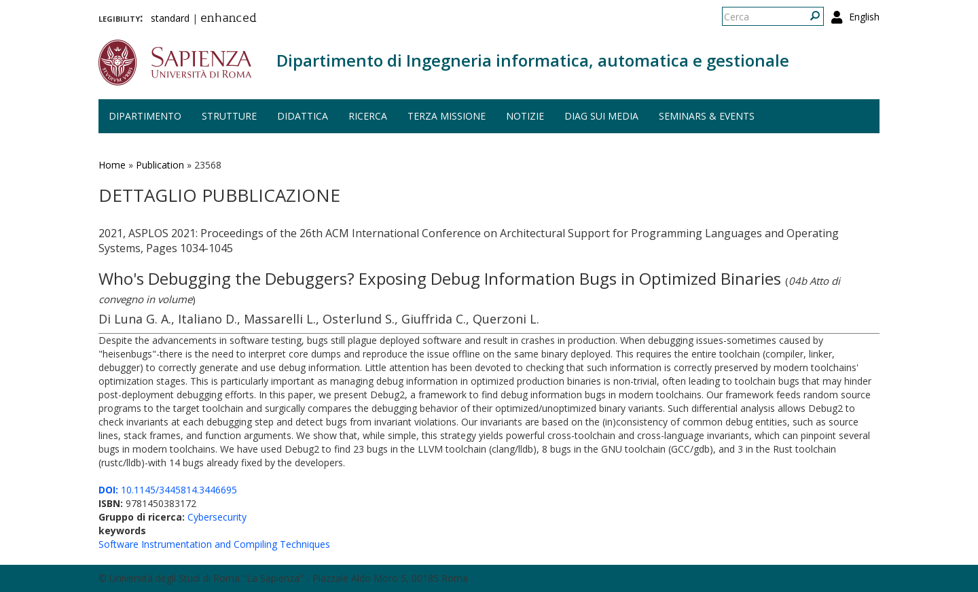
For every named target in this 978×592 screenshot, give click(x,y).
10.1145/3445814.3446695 (167, 489)
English (864, 16)
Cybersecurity (217, 516)
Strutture (229, 115)
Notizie (525, 115)
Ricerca (367, 115)
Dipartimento (145, 115)
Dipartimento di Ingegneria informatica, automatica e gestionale (532, 60)
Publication (160, 164)
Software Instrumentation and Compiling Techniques (214, 544)
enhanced (228, 19)
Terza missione (447, 115)
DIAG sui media (601, 115)
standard (170, 18)
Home (112, 164)
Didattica (302, 115)
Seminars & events (707, 115)
